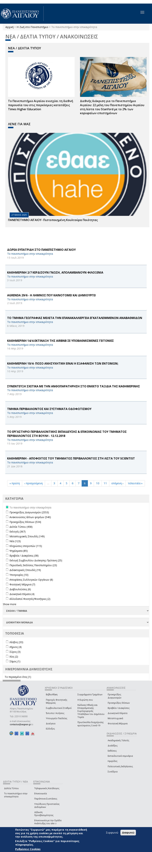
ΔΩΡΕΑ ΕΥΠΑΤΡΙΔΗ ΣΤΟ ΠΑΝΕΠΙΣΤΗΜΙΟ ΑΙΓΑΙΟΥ (41, 250)
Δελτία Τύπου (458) (21, 526)
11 (105, 483)
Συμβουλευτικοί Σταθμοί (59, 708)
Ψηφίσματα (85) (18, 550)
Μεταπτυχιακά (115, 718)
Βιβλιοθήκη (52, 694)
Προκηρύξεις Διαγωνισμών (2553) (29, 512)
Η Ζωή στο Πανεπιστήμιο (32, 27)
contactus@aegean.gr (21, 724)
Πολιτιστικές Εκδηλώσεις (120, 766)
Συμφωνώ (112, 832)
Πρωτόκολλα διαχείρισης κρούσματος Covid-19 (91, 724)
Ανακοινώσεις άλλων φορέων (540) (30, 517)
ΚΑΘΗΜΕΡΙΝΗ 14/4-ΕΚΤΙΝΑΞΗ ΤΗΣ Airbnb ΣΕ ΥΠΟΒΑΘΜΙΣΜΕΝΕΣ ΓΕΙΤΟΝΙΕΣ (60, 341)
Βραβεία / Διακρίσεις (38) (24, 555)
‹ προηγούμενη (33, 483)
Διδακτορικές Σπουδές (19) (25, 570)
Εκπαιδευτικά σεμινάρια (120, 755)
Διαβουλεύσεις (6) (20, 589)
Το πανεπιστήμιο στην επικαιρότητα (15, 795)
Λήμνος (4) (15, 647)
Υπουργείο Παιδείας (56, 718)
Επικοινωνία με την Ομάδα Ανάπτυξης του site (47, 822)
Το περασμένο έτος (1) (18, 677)
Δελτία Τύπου (11, 788)
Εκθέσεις (112, 750)
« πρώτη (14, 483)
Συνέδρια (113, 771)
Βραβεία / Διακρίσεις (118, 708)
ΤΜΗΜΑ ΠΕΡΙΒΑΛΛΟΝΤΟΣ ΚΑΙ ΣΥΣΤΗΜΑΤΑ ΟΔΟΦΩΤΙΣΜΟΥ (49, 409)
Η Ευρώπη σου (85, 699)
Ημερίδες (112, 761)
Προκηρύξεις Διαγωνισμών (114, 696)
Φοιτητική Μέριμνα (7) (22, 584)
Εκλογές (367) (17, 531)
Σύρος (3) (15, 651)
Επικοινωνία (40, 793)
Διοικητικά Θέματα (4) (21, 594)
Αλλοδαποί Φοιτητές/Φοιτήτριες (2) (29, 599)
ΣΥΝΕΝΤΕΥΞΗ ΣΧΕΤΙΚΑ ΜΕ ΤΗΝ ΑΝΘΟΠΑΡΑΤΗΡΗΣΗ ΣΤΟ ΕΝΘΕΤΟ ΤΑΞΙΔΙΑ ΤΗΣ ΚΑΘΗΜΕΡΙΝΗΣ (73, 386)
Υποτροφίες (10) (18, 574)
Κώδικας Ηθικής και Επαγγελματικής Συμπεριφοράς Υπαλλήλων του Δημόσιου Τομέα (91, 711)
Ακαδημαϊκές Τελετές (118, 740)
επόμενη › (117, 483)
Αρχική (9, 27)
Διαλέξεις (113, 745)
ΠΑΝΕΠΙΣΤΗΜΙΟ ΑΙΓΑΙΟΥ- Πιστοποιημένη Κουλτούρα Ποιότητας (53, 220)
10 (97, 483)
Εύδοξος (50, 728)
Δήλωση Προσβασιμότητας (43, 814)
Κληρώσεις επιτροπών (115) (25, 546)
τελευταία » (135, 483)
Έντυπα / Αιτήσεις (55, 713)
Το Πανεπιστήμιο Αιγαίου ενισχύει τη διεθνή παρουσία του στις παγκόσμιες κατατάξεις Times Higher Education (40, 105)
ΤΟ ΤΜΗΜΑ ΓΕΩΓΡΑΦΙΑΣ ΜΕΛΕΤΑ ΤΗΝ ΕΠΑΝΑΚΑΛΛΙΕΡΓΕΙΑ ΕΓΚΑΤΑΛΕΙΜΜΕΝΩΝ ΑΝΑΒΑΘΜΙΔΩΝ (74, 318)
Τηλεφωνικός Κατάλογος (46, 788)
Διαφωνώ (128, 832)
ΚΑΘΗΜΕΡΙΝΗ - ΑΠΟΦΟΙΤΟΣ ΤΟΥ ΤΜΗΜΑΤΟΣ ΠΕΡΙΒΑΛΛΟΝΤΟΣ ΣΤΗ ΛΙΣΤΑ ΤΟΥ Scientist (71, 458)
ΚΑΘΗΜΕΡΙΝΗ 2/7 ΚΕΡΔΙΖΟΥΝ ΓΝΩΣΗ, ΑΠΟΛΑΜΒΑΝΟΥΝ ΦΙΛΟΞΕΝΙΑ (55, 272)
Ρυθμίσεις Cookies (28, 849)
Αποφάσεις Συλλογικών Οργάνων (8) (31, 579)
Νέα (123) (15, 541)
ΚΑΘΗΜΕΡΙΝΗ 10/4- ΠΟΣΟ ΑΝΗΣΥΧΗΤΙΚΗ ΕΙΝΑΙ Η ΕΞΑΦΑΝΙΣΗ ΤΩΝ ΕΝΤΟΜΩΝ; (62, 363)
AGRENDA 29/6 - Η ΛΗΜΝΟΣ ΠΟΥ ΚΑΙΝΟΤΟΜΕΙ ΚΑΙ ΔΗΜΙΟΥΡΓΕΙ (51, 295)
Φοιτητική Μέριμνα (118, 723)
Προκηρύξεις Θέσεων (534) (25, 522)
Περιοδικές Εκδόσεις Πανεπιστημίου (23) (33, 565)
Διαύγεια (50, 723)
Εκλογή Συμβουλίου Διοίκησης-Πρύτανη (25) (35, 560)
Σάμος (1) (14, 661)
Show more (9, 604)
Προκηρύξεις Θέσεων (119, 702)
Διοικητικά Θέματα (117, 713)
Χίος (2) (13, 656)
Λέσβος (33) (16, 642)
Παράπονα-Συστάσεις (45, 798)
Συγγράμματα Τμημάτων (90, 694)
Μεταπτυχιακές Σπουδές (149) (27, 536)
